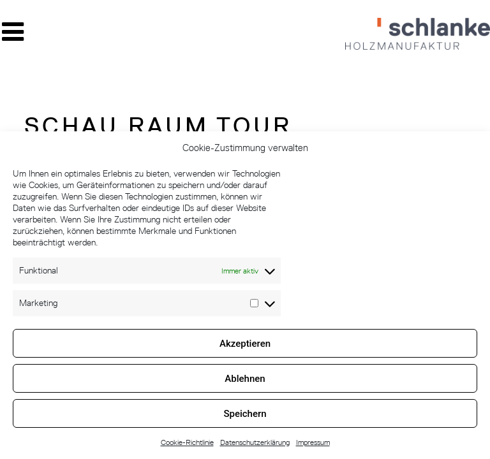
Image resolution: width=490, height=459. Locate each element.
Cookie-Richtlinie (187, 442)
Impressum (313, 442)
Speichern (244, 413)
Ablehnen (245, 378)
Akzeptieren (245, 343)
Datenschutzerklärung (255, 442)
